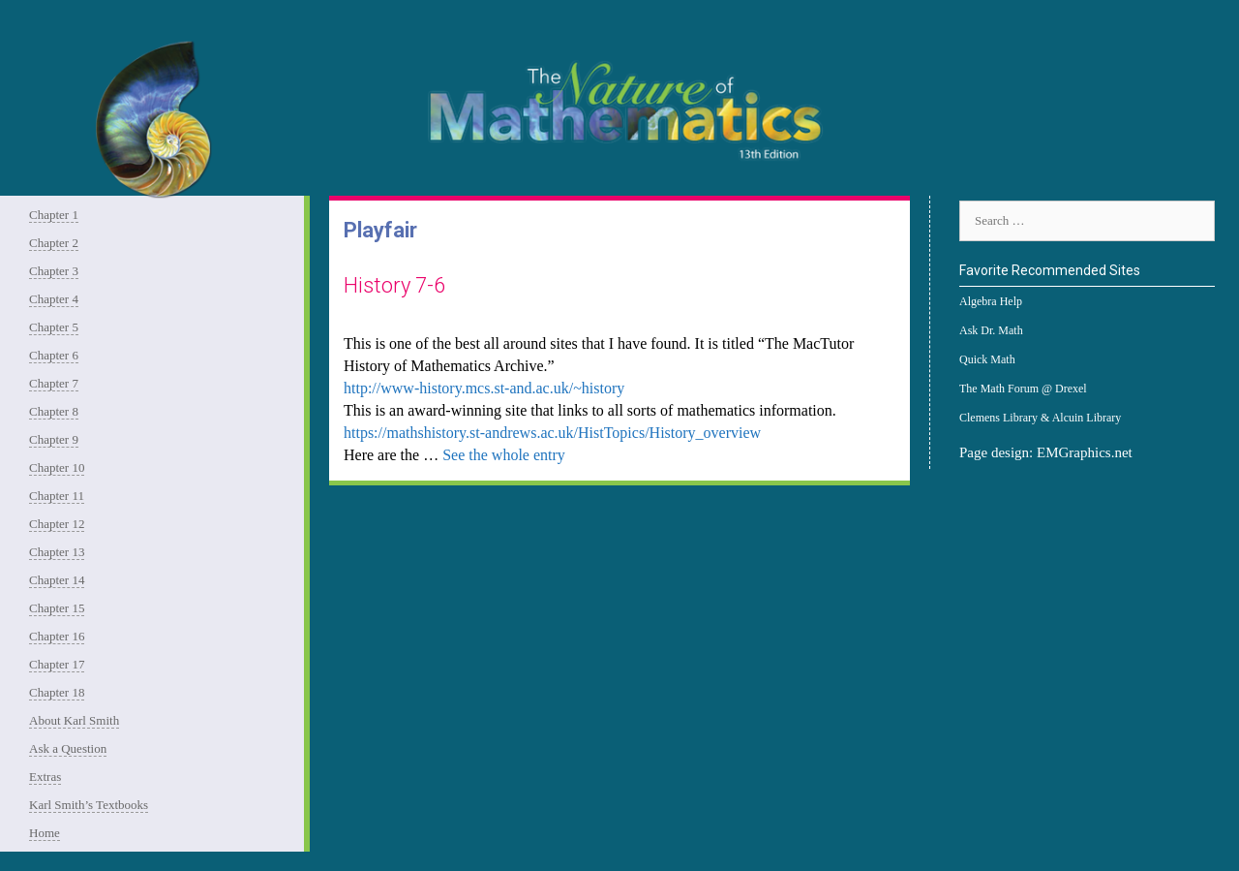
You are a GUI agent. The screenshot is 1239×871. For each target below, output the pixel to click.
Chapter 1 (53, 214)
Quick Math (987, 359)
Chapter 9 (53, 439)
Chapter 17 (56, 664)
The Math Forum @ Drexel (1023, 388)
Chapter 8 (53, 411)
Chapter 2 (53, 242)
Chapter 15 (56, 608)
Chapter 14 (56, 580)
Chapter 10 (56, 467)
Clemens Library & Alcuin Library (1040, 417)
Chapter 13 (56, 551)
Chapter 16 (56, 636)
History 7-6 (394, 285)
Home (44, 832)
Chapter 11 (56, 495)
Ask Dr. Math (991, 330)
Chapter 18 (56, 692)
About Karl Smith (74, 720)
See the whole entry (503, 455)
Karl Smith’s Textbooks (88, 804)
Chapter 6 (53, 355)
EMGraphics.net (1085, 452)
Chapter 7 (53, 383)
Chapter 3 (53, 271)
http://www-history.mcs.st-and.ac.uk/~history (484, 388)
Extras (45, 776)
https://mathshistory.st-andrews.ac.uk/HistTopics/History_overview (552, 432)
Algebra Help (990, 301)
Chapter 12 (56, 523)
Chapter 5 (53, 327)
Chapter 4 (53, 299)
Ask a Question (67, 748)
